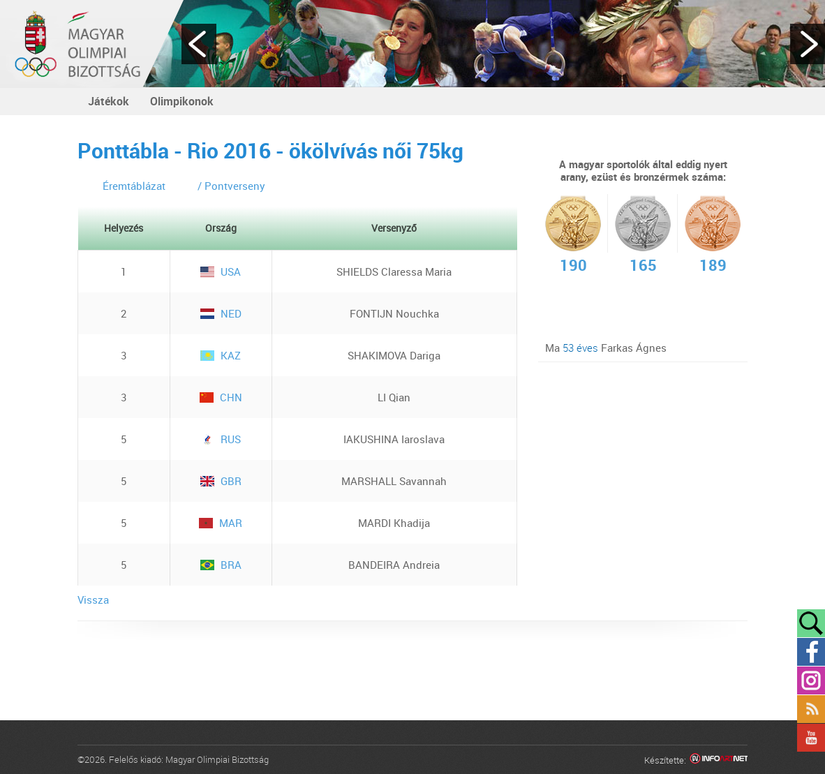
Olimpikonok (182, 101)
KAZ (220, 355)
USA (220, 271)
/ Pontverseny (231, 186)
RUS (220, 439)
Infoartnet (719, 760)
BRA (220, 565)
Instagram (811, 680)
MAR (220, 523)
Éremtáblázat (134, 186)
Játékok (108, 101)
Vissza (93, 599)
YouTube (811, 738)
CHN (221, 397)
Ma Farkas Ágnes (606, 348)
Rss (811, 709)
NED (220, 313)
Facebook (811, 652)
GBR (220, 481)
